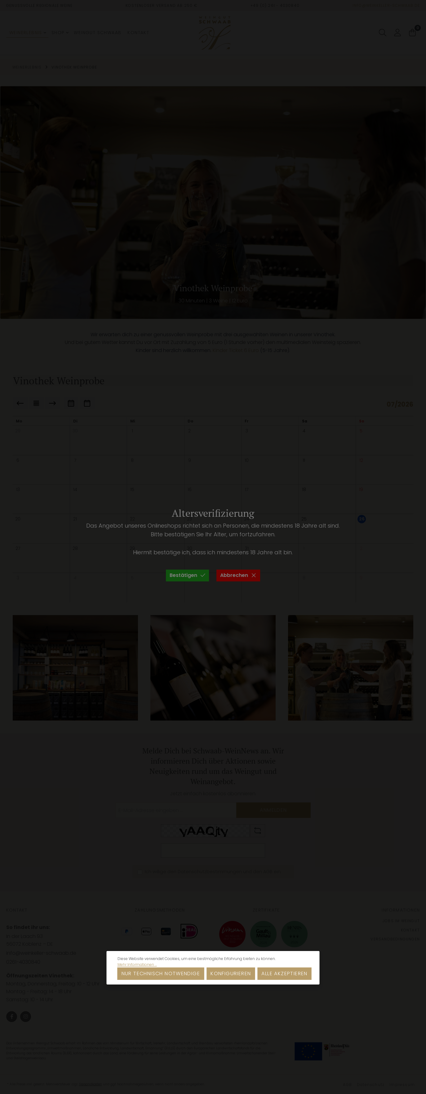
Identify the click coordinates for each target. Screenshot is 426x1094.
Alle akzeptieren (284, 973)
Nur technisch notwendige (161, 973)
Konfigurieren (231, 973)
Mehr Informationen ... (137, 964)
